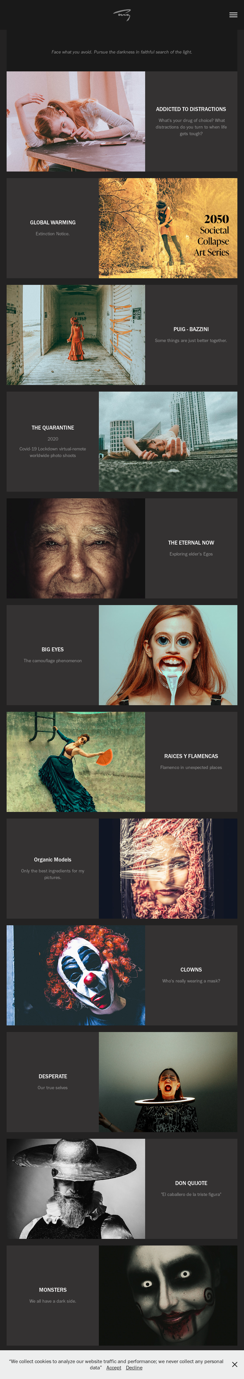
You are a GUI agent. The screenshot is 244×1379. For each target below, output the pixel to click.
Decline (134, 1367)
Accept (113, 1367)
